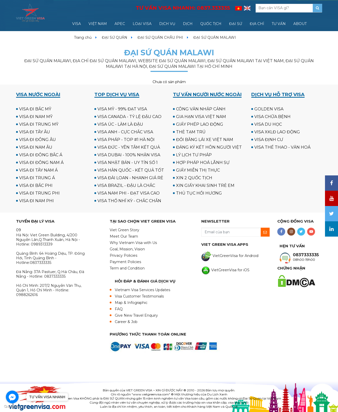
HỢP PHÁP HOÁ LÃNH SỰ (203, 162)
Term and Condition (127, 268)
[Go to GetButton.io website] (12, 406)
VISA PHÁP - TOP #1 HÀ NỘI (126, 139)
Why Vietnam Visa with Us (133, 242)
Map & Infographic (131, 302)
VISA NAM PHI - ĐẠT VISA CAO (128, 193)
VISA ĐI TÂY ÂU (34, 132)
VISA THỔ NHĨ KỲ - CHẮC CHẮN (129, 200)
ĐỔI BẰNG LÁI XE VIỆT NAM (204, 139)
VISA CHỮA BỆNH (272, 116)
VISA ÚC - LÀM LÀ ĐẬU (120, 124)
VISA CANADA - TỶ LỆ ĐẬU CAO (129, 116)
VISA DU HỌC (268, 124)
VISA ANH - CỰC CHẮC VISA (125, 132)
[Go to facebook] (12, 397)
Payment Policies (125, 262)
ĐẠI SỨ (235, 23)
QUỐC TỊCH (210, 23)
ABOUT (300, 23)
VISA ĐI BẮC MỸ (35, 109)
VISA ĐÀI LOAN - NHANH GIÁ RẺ (130, 177)
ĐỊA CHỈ (257, 23)
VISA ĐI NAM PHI (36, 200)
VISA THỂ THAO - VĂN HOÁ (282, 147)
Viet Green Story (124, 230)
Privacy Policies (123, 255)
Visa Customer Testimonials (139, 296)
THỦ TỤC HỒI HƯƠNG (199, 193)
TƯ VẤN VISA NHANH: (183, 8)
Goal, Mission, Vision (127, 249)
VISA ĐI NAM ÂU (35, 147)
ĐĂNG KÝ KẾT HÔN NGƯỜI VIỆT (209, 147)
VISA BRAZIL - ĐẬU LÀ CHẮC (126, 185)
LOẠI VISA (142, 23)
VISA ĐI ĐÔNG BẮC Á (40, 154)
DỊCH (188, 23)
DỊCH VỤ (167, 23)
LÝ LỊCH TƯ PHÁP (194, 154)
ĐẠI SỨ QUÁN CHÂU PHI (160, 37)
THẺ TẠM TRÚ (191, 132)
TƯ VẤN (279, 23)
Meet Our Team (124, 236)
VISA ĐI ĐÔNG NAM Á (41, 162)
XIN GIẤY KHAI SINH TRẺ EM (205, 185)
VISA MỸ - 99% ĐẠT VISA (122, 109)
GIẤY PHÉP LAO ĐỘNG (199, 124)
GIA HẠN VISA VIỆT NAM (201, 116)
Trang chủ (83, 37)
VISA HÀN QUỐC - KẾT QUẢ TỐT (130, 170)
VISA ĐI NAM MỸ (36, 116)
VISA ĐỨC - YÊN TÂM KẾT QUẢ (128, 147)
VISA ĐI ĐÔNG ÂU (37, 139)
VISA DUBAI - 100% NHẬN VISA (128, 154)
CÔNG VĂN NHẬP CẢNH (201, 109)
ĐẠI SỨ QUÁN (114, 37)
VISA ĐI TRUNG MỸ (38, 124)
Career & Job (126, 321)
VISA (76, 23)
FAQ (119, 309)
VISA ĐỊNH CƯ (268, 139)
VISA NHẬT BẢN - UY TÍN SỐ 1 (127, 162)
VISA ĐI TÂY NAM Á (38, 170)
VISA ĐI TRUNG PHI (39, 193)
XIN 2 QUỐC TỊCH (194, 177)
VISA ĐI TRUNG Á (37, 177)
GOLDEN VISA (268, 109)
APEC (120, 23)
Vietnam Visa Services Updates (142, 290)
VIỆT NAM (98, 23)
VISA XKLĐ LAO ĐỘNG (277, 132)
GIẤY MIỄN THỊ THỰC (198, 170)
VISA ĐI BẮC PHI (36, 185)
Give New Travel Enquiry (136, 315)
